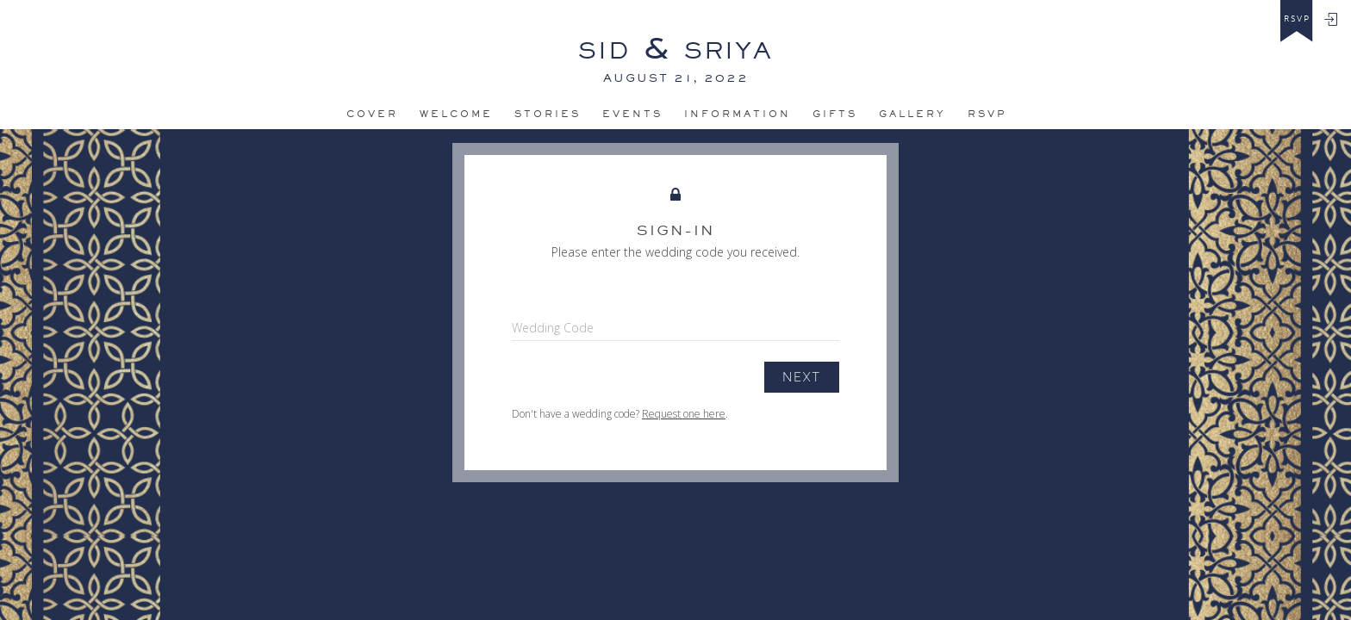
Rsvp (987, 113)
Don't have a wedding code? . (620, 413)
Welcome (456, 113)
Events (632, 113)
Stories (547, 113)
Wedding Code (553, 327)
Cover (372, 113)
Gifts (834, 113)
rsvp (1297, 19)
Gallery (912, 113)
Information (737, 113)
